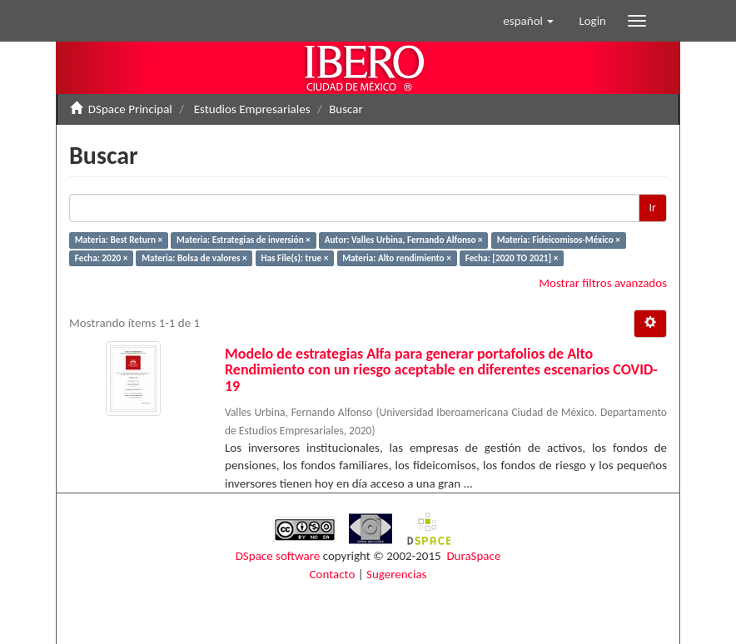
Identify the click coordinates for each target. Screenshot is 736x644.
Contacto (333, 574)
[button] (528, 21)
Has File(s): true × (294, 258)
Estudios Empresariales (252, 109)
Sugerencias (396, 574)
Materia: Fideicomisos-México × (558, 239)
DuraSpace (473, 555)
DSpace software (278, 555)
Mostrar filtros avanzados (603, 282)
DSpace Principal (130, 109)
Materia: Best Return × (118, 239)
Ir (652, 208)
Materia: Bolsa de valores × (194, 258)
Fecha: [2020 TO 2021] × (512, 258)
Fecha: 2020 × (101, 258)
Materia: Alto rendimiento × (396, 258)
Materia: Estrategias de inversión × (244, 239)
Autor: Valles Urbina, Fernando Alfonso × (404, 239)
